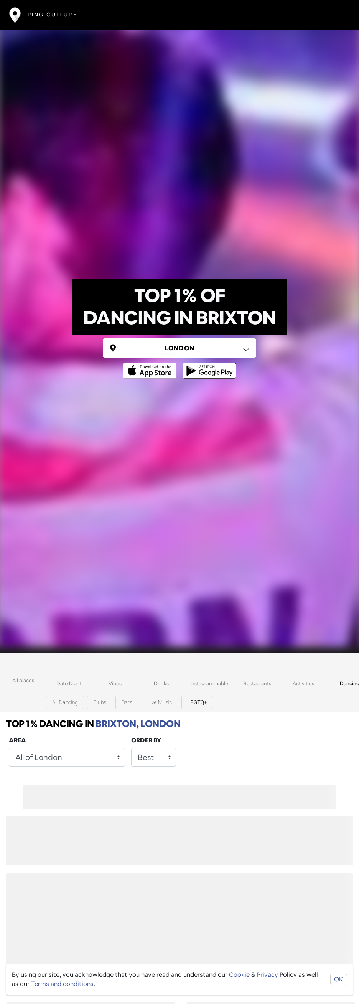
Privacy (267, 975)
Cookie (239, 975)
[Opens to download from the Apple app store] (151, 365)
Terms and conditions (62, 984)
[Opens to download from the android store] (208, 365)
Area (17, 740)
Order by (146, 740)
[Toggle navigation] (338, 14)
